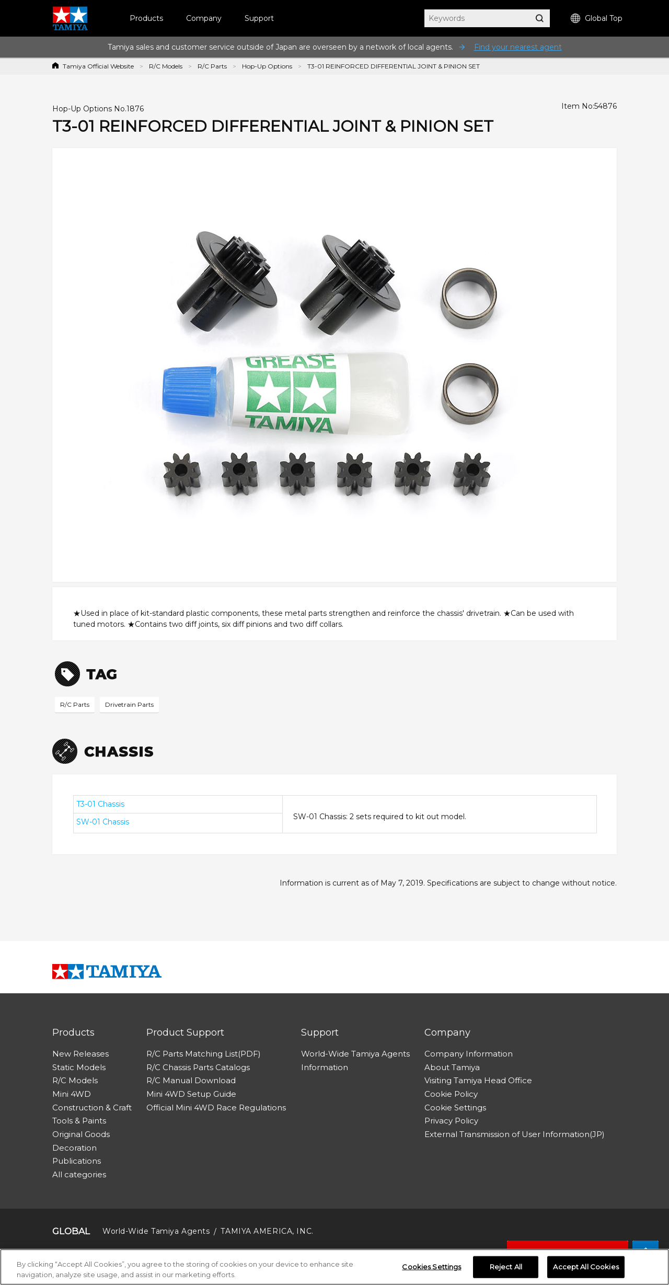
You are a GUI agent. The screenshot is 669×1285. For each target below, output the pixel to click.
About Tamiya (452, 1067)
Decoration (74, 1148)
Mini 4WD (71, 1094)
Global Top (596, 19)
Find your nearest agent (518, 47)
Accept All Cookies (585, 1270)
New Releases (80, 1054)
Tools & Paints (79, 1121)
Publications (76, 1161)
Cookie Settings (455, 1107)
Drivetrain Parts (129, 704)
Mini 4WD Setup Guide (191, 1094)
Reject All (506, 1270)
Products (146, 18)
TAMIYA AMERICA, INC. (267, 1231)
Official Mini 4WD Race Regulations (216, 1107)
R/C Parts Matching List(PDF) (203, 1054)
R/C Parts (212, 66)
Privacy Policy (451, 1121)
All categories (79, 1174)
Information (324, 1067)
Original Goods (81, 1134)
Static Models (79, 1067)
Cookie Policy (451, 1094)
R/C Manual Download (191, 1080)
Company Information (468, 1054)
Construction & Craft (92, 1107)
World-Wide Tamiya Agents (355, 1054)
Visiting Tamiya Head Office (478, 1080)
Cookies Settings (431, 1270)
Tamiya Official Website (98, 66)
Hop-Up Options (267, 66)
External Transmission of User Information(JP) (514, 1134)
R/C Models (165, 66)
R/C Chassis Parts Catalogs (198, 1067)
